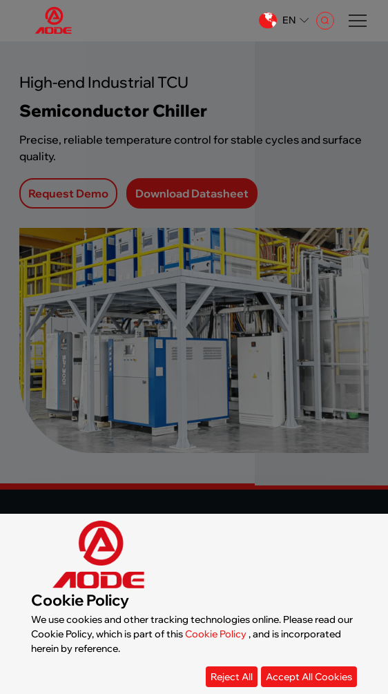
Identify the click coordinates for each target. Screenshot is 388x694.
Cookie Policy (215, 634)
